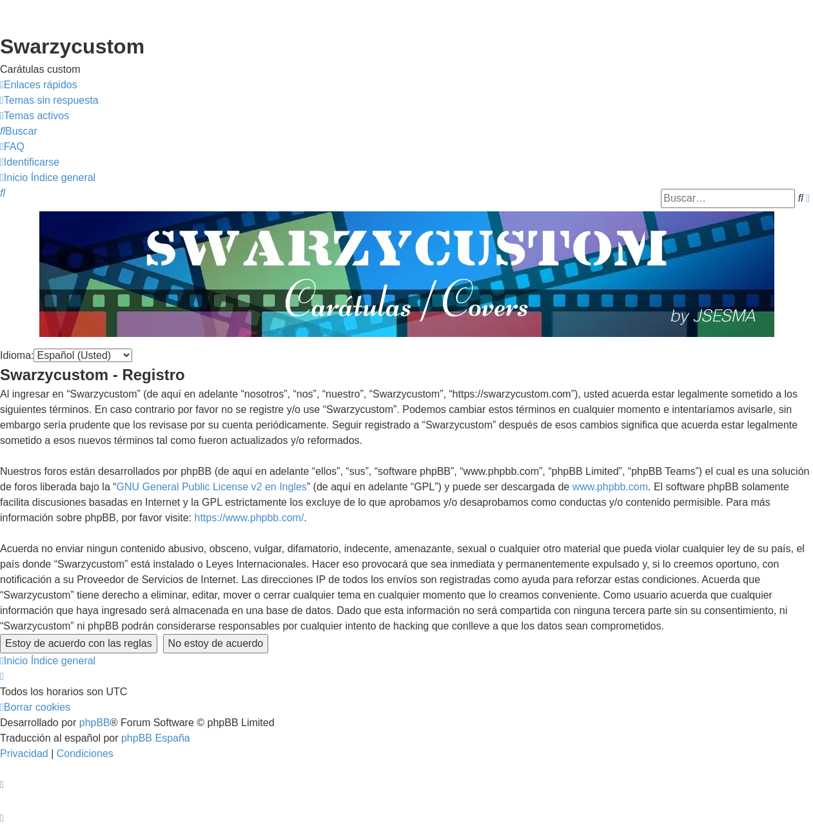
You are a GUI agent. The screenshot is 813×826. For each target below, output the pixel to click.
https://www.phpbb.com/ (249, 517)
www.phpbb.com (610, 486)
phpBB (94, 722)
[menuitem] (49, 100)
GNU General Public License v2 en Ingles (212, 486)
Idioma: (17, 355)
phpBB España (155, 738)
